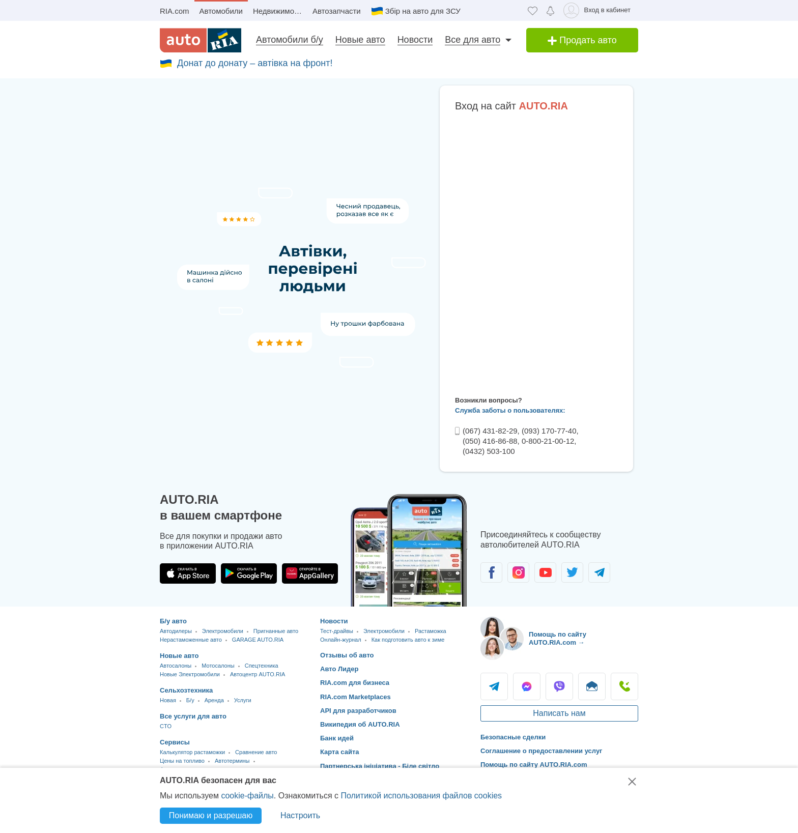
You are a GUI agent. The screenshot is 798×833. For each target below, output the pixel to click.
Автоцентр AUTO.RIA (257, 674)
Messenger (526, 686)
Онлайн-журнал (340, 640)
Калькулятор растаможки (192, 752)
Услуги (242, 700)
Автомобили (221, 11)
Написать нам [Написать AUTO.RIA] (559, 713)
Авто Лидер (339, 669)
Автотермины (232, 761)
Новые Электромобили (190, 674)
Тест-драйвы (336, 631)
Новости (415, 40)
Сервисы (175, 742)
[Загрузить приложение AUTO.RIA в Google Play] (249, 573)
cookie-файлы (247, 795)
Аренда (214, 700)
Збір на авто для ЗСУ (423, 11)
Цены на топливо (182, 761)
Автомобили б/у (289, 40)
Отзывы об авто (347, 655)
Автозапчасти (336, 11)
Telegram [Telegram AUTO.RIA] (494, 686)
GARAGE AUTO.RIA (257, 640)
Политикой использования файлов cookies (421, 795)
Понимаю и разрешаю (210, 815)
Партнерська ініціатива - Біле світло (379, 766)
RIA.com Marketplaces (355, 697)
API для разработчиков (358, 710)
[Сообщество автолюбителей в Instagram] (518, 572)
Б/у (190, 700)
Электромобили (222, 631)
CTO (166, 726)
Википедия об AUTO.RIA (360, 724)
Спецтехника (261, 666)
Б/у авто (173, 621)
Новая (168, 700)
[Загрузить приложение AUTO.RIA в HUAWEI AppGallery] (310, 573)
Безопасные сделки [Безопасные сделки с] (513, 737)
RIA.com (174, 11)
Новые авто (360, 40)
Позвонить (624, 686)
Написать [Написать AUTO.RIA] (592, 686)
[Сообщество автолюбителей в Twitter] (572, 572)
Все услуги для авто (193, 716)
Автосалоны (175, 666)
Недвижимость (279, 11)
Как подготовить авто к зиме (408, 640)
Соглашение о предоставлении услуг (541, 751)
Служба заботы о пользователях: (510, 410)
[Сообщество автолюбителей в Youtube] (545, 572)
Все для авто (472, 40)
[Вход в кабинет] (598, 10)
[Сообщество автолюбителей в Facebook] (491, 572)
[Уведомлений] (550, 10)
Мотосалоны (218, 666)
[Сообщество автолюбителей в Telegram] (599, 572)
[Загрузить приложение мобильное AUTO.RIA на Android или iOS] (409, 550)
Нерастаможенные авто (191, 640)
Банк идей (337, 738)
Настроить (300, 815)
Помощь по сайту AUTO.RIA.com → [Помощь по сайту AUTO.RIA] (557, 638)
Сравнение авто (256, 752)
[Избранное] (533, 10)
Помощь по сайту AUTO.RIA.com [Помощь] (533, 764)
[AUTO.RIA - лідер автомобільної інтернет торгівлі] (200, 40)
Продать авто (582, 40)
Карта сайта (339, 752)
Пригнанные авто (275, 631)
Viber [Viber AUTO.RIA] (559, 686)
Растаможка (430, 631)
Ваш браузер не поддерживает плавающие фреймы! (536, 252)
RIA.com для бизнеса (354, 682)
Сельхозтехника (186, 690)
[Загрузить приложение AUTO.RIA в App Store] (188, 573)
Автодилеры (176, 631)
